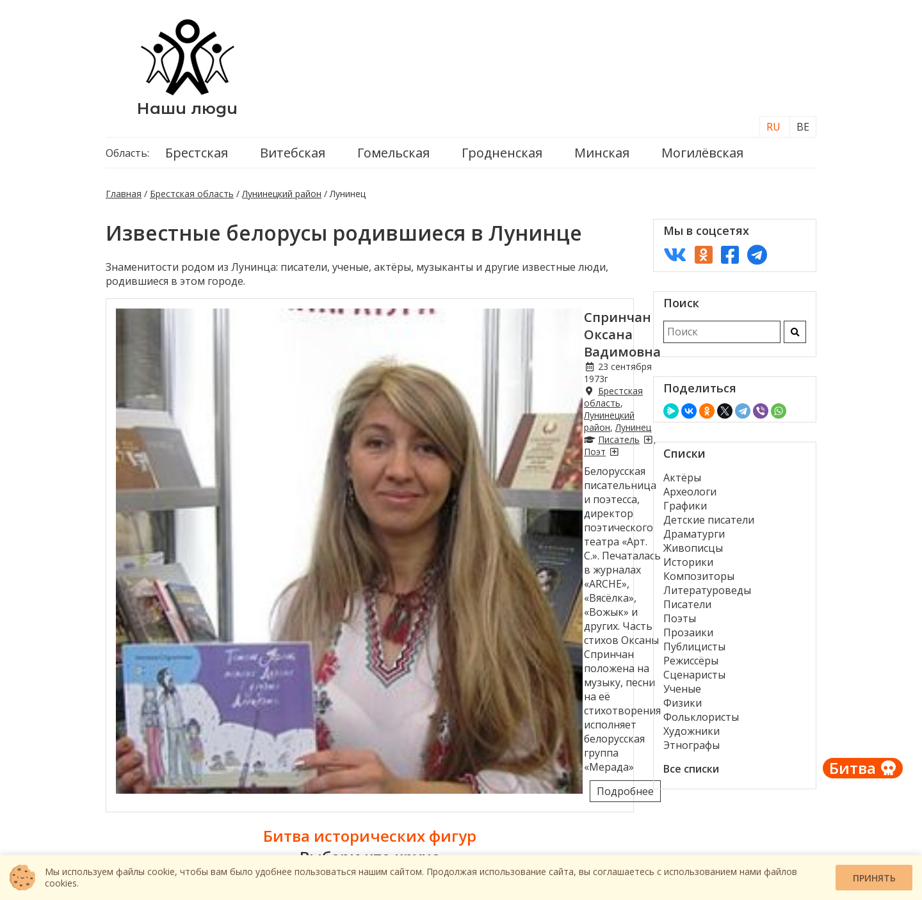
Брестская (196, 157)
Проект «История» (760, 849)
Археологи (689, 496)
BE (803, 131)
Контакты (140, 849)
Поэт (339, 361)
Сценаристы (694, 679)
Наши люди (187, 110)
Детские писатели (708, 524)
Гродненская (502, 157)
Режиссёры (690, 665)
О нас (461, 849)
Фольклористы (701, 721)
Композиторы (698, 581)
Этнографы (691, 750)
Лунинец (459, 348)
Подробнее (588, 447)
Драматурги (694, 538)
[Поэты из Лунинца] (358, 361)
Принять (874, 878)
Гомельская (393, 157)
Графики (685, 510)
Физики (682, 707)
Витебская (292, 157)
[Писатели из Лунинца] (317, 361)
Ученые (682, 693)
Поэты (679, 623)
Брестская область (192, 198)
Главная (124, 198)
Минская (601, 157)
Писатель (288, 361)
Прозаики (688, 637)
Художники (691, 735)
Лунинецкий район (281, 198)
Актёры (682, 482)
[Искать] (795, 336)
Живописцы (693, 552)
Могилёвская (702, 157)
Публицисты (694, 651)
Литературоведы (707, 595)
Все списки (691, 773)
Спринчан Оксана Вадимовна (353, 321)
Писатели (687, 609)
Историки (688, 566)
